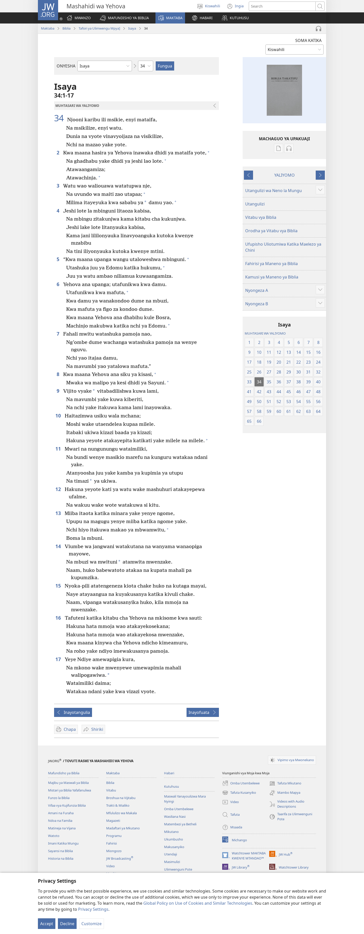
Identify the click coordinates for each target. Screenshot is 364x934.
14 (58, 546)
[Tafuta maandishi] (282, 6)
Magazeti (113, 820)
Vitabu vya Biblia (260, 217)
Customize (91, 923)
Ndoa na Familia (60, 820)
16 (58, 617)
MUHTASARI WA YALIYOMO (265, 333)
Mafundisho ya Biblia (63, 773)
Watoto (53, 835)
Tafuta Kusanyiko (239, 793)
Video (110, 866)
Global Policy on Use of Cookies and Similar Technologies (197, 903)
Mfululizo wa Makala (121, 813)
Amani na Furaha (61, 813)
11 (58, 448)
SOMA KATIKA (308, 40)
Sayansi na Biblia (60, 851)
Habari (169, 773)
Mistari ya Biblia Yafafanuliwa (69, 790)
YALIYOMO (284, 175)
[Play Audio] (318, 29)
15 (58, 585)
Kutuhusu (171, 786)
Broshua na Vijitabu (120, 798)
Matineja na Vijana (62, 828)
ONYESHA (66, 66)
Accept (46, 923)
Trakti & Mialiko (117, 805)
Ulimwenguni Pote (178, 869)
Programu (114, 835)
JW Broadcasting (119, 858)
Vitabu (111, 790)
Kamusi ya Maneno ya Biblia (271, 277)
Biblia (66, 28)
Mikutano (171, 831)
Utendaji (170, 854)
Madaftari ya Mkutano (123, 828)
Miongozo (114, 851)
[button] (124, 18)
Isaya (132, 28)
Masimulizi (172, 861)
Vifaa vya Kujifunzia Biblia (67, 805)
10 (58, 415)
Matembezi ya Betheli (180, 824)
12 (58, 489)
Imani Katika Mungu (63, 843)
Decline (67, 923)
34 (60, 118)
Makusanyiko (174, 847)
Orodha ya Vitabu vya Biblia (271, 231)
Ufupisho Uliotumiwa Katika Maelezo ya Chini (283, 247)
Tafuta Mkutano (285, 783)
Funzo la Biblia (59, 798)
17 (58, 659)
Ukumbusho (173, 839)
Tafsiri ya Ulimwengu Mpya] (99, 28)
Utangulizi (255, 204)
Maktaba (47, 28)
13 (58, 513)
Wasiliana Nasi (175, 816)
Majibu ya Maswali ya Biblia (68, 782)
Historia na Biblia (60, 858)
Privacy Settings (93, 909)
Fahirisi (111, 843)
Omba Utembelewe (178, 809)
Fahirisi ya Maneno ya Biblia (271, 263)
